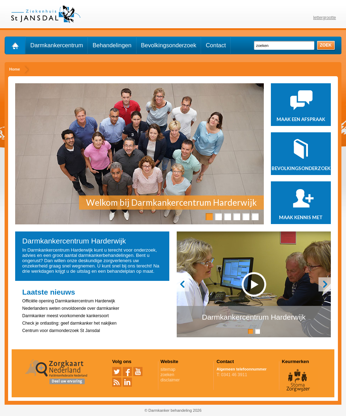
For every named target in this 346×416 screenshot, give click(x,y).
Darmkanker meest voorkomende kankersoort (65, 315)
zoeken (167, 374)
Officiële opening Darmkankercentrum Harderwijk (68, 301)
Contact (216, 45)
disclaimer (170, 380)
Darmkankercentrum (56, 45)
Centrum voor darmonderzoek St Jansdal (61, 330)
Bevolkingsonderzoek (168, 45)
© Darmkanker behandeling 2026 (173, 410)
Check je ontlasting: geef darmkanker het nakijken (69, 323)
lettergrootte (324, 17)
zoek (326, 45)
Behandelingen (111, 45)
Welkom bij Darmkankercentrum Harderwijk (171, 202)
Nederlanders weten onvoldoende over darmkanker (70, 308)
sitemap (167, 369)
